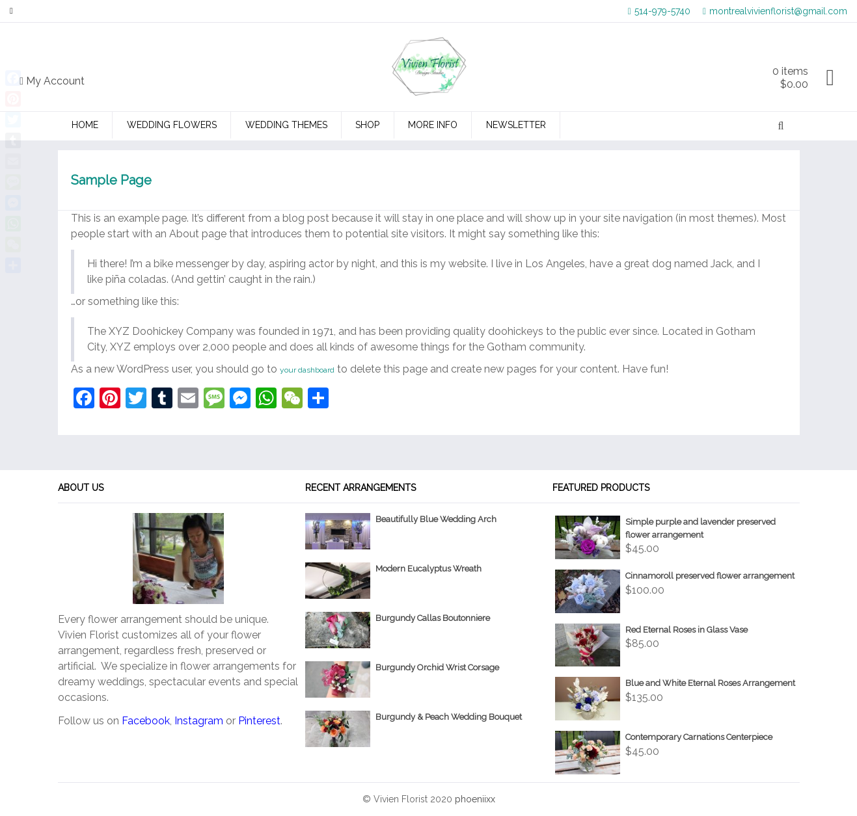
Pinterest (259, 721)
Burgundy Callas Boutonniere (432, 618)
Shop (367, 125)
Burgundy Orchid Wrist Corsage (437, 667)
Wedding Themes (286, 125)
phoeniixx (475, 799)
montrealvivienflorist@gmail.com (775, 11)
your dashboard (307, 370)
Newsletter (516, 125)
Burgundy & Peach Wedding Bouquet (448, 717)
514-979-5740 (659, 11)
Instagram (198, 721)
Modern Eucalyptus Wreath (428, 568)
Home (85, 125)
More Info (432, 125)
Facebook (146, 721)
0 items (790, 77)
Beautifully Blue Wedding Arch (436, 519)
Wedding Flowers (172, 125)
